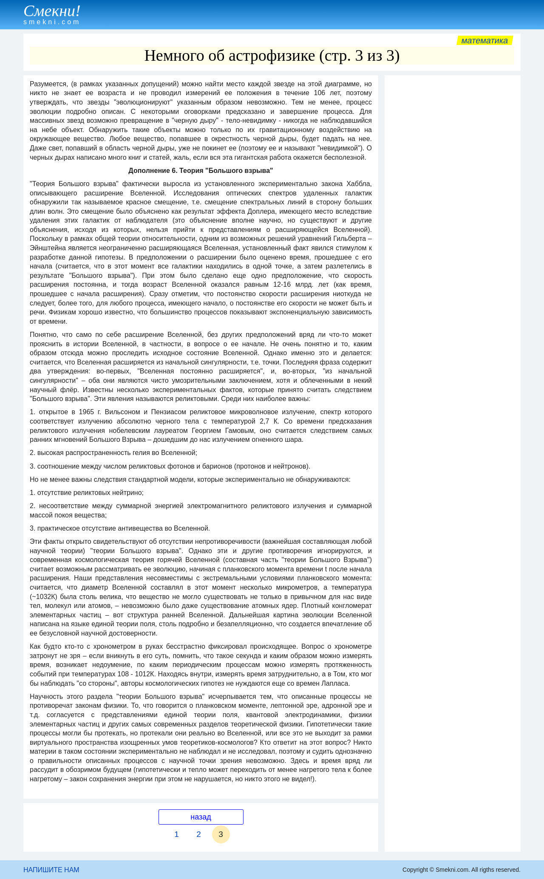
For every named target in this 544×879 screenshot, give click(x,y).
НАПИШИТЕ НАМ (51, 869)
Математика (485, 40)
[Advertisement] (452, 206)
